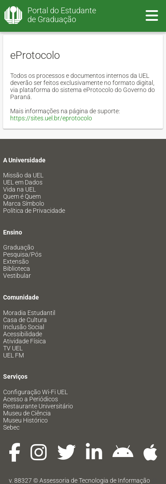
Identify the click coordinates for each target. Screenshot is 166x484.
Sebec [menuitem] (11, 427)
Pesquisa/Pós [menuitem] (22, 254)
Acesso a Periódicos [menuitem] (30, 399)
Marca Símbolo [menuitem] (23, 203)
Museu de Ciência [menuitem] (27, 413)
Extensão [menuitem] (16, 261)
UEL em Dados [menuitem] (22, 182)
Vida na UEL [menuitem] (19, 189)
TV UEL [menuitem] (13, 348)
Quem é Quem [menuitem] (22, 196)
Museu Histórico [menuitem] (25, 420)
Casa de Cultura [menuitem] (25, 319)
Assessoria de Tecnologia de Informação (94, 480)
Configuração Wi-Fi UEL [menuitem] (35, 392)
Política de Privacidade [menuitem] (34, 210)
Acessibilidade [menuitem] (22, 334)
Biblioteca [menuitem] (16, 268)
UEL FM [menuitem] (13, 355)
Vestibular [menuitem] (17, 275)
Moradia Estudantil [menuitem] (29, 312)
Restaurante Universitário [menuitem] (38, 406)
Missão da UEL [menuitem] (23, 175)
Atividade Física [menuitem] (24, 341)
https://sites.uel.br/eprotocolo (51, 118)
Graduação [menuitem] (18, 247)
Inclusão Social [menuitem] (23, 326)
